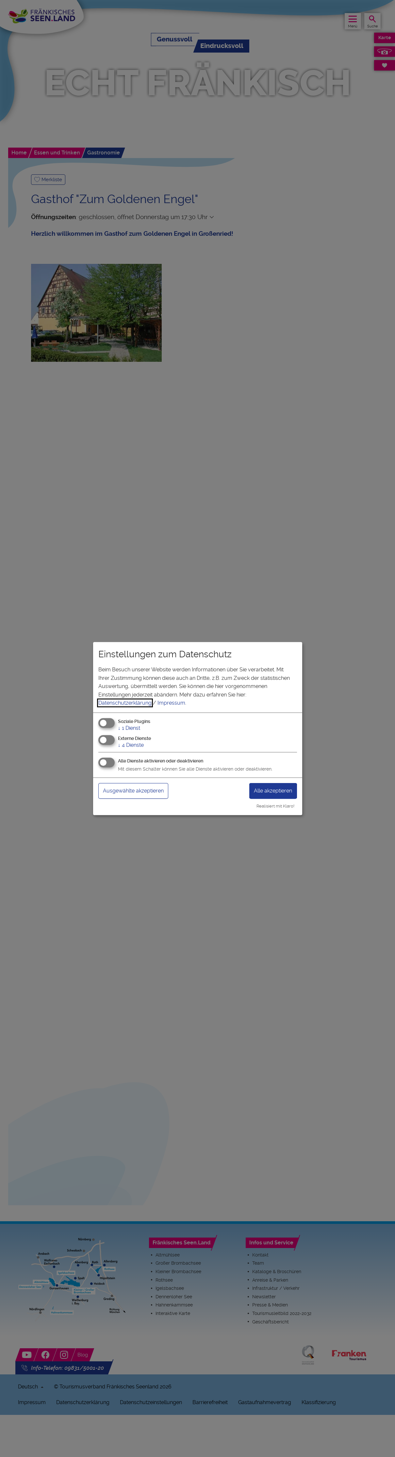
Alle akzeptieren (269, 790)
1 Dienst (129, 728)
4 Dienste (131, 745)
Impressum (171, 703)
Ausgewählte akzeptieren (138, 790)
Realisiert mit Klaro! (275, 806)
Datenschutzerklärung (125, 703)
